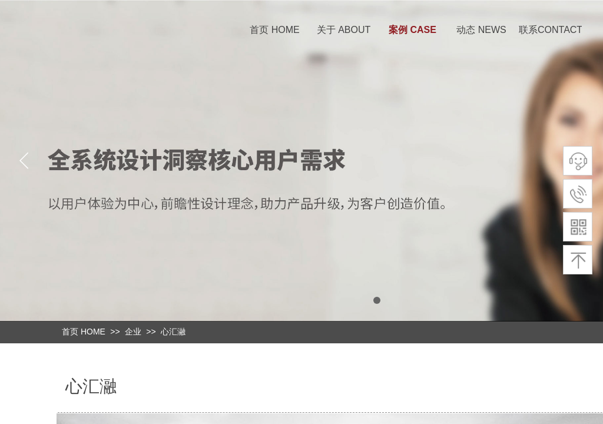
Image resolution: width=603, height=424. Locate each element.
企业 (133, 331)
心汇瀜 (173, 331)
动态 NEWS (481, 30)
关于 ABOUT (344, 30)
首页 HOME (274, 30)
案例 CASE (412, 30)
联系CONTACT (550, 30)
